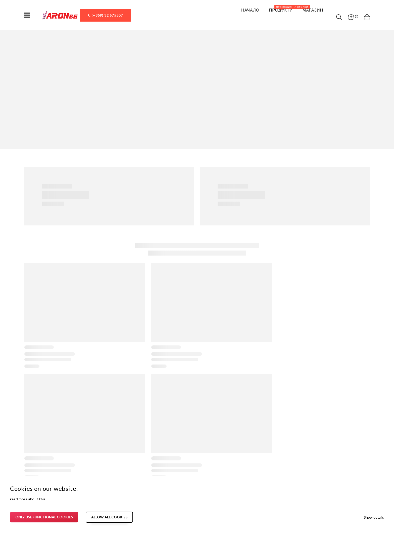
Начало (243, 13)
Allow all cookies (109, 517)
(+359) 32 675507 (105, 15)
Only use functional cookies (44, 517)
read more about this (27, 499)
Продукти (281, 10)
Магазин (309, 13)
